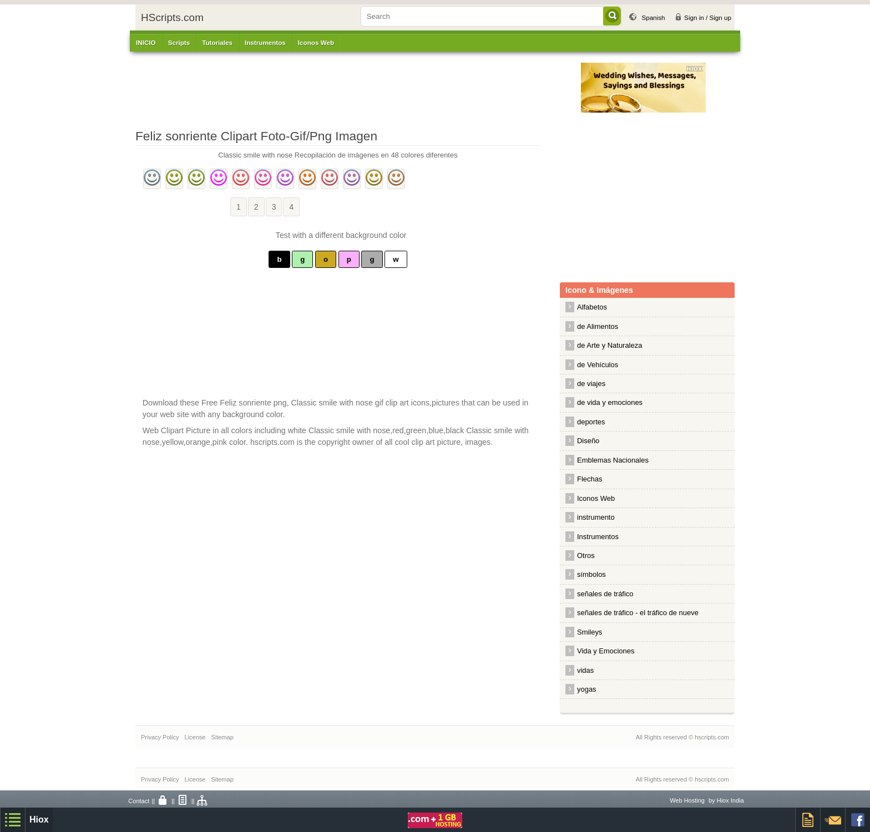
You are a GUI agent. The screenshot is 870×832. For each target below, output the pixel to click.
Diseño (588, 441)
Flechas (589, 479)
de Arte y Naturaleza (609, 345)
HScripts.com (172, 17)
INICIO (146, 42)
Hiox (39, 819)
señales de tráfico (605, 594)
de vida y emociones (610, 402)
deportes (591, 422)
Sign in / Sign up (707, 17)
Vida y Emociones (605, 651)
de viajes (591, 383)
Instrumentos (598, 536)
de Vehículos (597, 365)
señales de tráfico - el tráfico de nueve (638, 612)
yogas (586, 689)
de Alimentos (597, 326)
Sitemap (222, 737)
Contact (138, 801)
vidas (585, 670)
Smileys (589, 632)
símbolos (591, 574)
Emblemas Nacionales (613, 460)
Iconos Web (316, 42)
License (194, 737)
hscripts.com (712, 737)
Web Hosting (687, 800)
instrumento (596, 517)
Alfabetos (592, 307)
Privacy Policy (160, 737)
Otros (586, 555)
